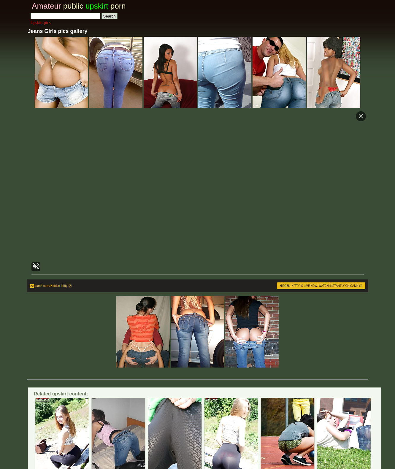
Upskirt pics (41, 22)
